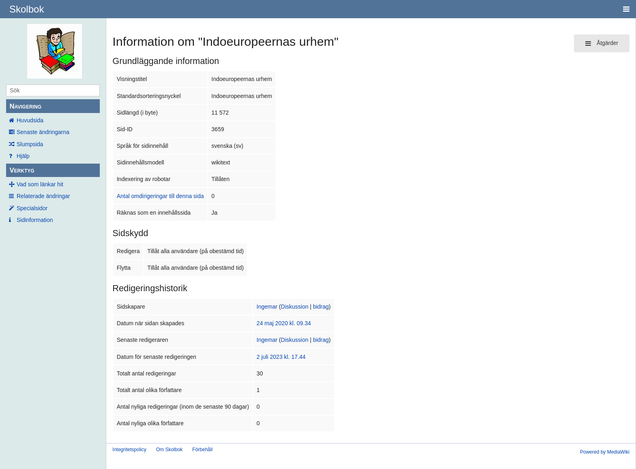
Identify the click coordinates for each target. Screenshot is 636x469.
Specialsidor (32, 208)
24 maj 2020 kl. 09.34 (284, 323)
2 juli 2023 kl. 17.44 (281, 357)
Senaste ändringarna (43, 132)
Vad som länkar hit (40, 184)
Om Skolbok (169, 449)
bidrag (321, 306)
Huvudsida (30, 120)
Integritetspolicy (129, 449)
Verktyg (21, 170)
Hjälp (23, 156)
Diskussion (295, 306)
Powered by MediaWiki (605, 452)
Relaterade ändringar (43, 196)
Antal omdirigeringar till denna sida (160, 196)
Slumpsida (30, 144)
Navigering (25, 106)
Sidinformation (35, 220)
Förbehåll (202, 449)
